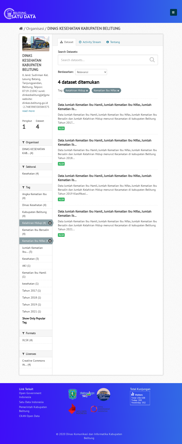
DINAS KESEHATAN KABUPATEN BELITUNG (83, 28)
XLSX (61, 128)
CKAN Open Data (29, 416)
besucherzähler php (142, 412)
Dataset (66, 42)
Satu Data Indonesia (31, 402)
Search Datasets (67, 52)
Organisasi (35, 28)
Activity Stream (90, 42)
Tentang (113, 42)
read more (28, 111)
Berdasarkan (65, 72)
